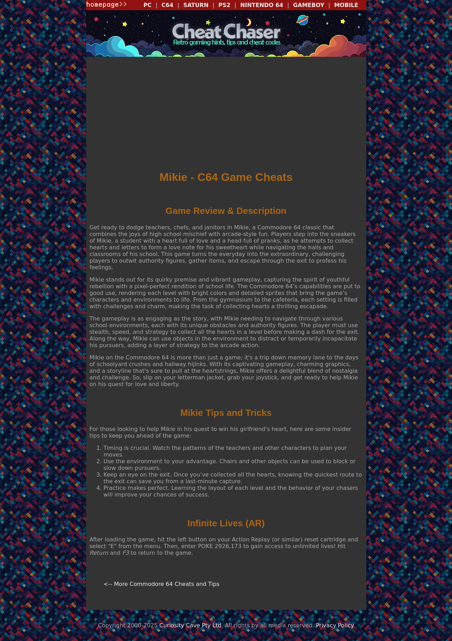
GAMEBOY (308, 5)
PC (148, 5)
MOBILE (346, 5)
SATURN (195, 5)
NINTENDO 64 (261, 5)
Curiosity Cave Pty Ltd (190, 625)
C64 (167, 5)
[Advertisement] (226, 114)
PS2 (224, 5)
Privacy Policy (335, 625)
